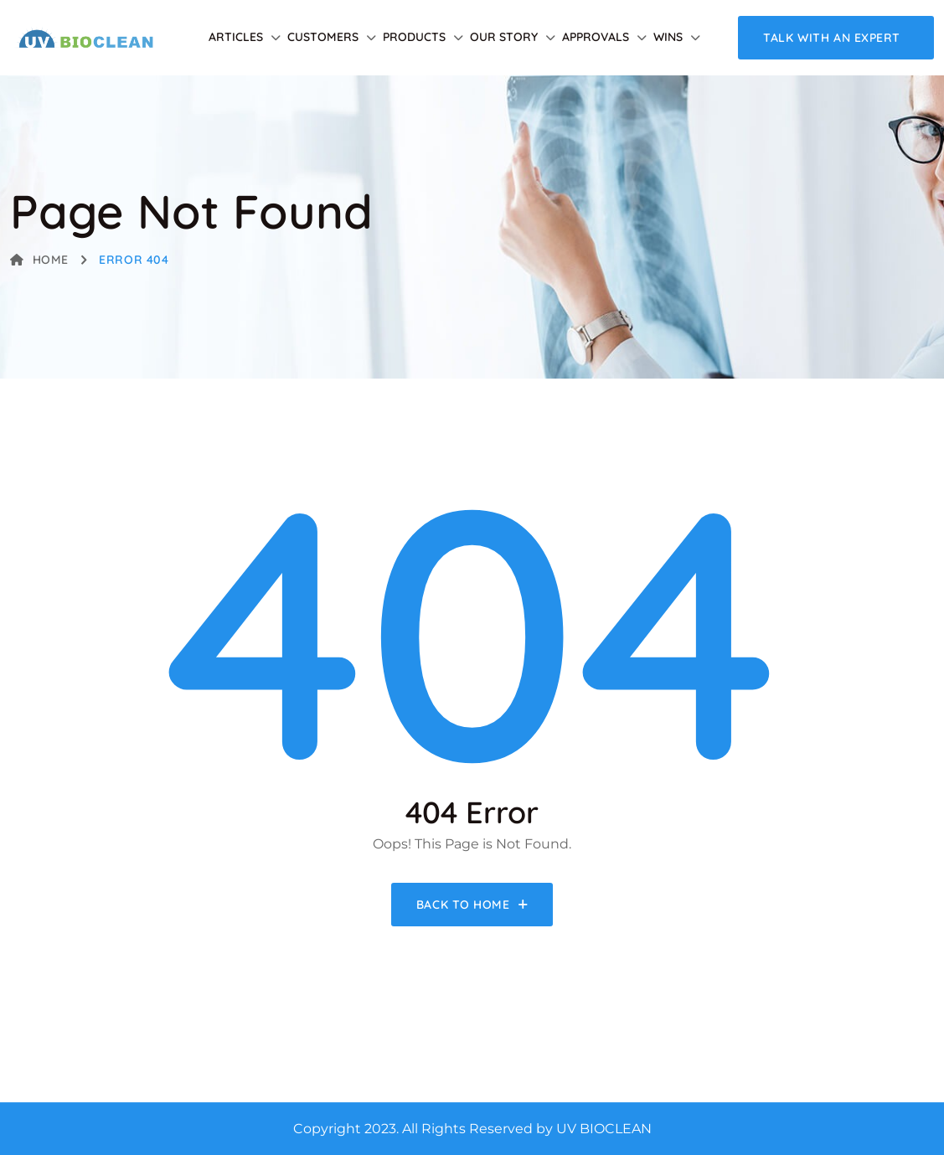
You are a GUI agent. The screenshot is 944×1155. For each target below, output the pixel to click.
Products (414, 36)
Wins (668, 36)
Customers (323, 36)
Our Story (504, 36)
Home (39, 259)
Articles (236, 36)
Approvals (595, 36)
